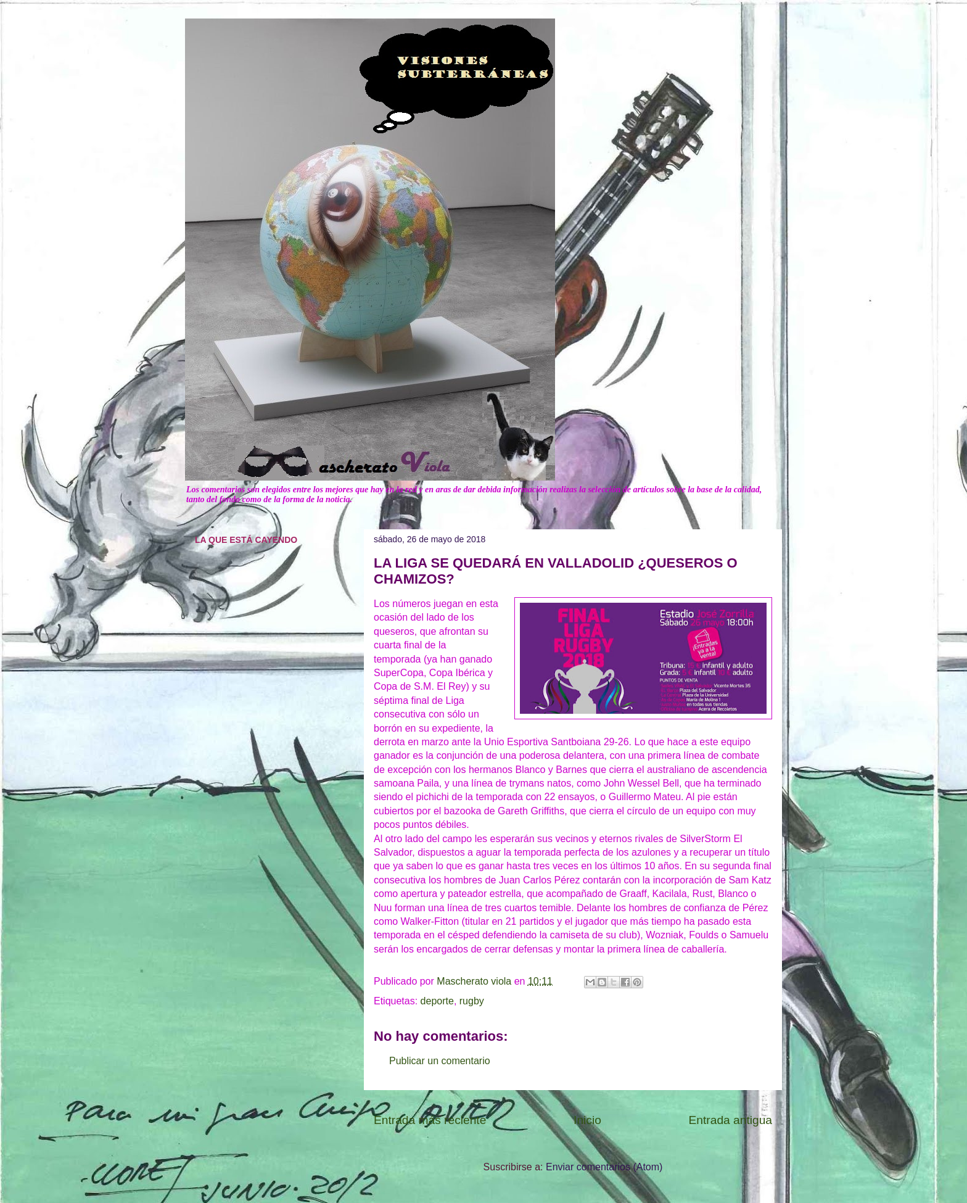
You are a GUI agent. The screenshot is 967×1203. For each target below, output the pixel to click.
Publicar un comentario (439, 1061)
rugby (471, 1001)
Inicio (587, 1120)
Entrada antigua (730, 1120)
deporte (437, 1001)
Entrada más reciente (430, 1120)
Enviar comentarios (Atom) (604, 1167)
